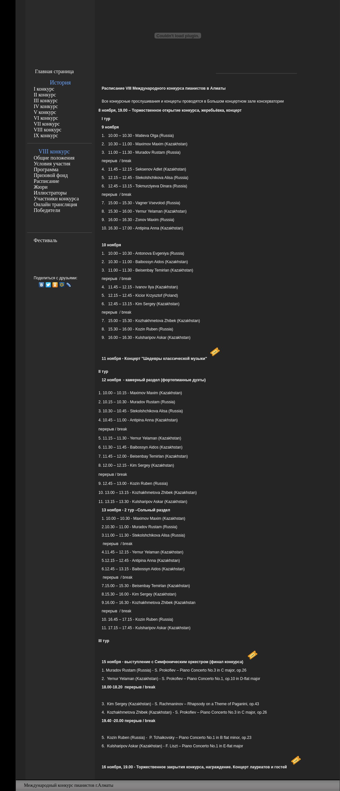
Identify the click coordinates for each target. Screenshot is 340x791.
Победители (47, 210)
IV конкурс (46, 106)
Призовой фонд (51, 175)
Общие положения (54, 158)
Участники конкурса (56, 198)
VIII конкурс (48, 129)
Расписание (46, 181)
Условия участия (52, 163)
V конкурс (45, 112)
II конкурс (45, 94)
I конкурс (44, 89)
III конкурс (46, 100)
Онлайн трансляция (55, 204)
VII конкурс (47, 124)
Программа (46, 169)
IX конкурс (46, 135)
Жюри (41, 187)
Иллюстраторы (50, 192)
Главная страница (54, 71)
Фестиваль (45, 240)
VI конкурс (46, 118)
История (60, 82)
